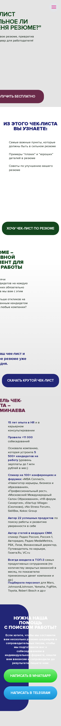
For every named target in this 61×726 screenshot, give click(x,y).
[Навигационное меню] (54, 7)
